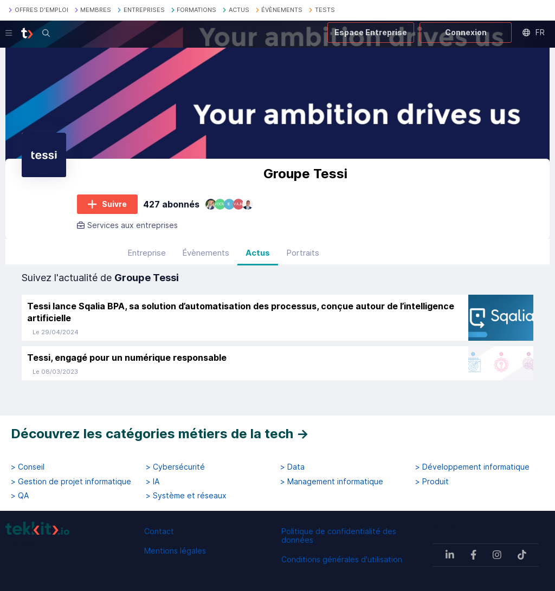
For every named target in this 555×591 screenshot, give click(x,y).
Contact (159, 531)
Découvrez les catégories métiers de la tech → (160, 433)
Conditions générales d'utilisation (341, 559)
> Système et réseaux (186, 495)
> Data (292, 467)
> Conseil (27, 467)
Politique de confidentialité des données (338, 535)
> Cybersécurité (175, 467)
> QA (20, 495)
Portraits (302, 260)
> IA (152, 481)
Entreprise (146, 260)
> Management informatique (331, 481)
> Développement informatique (472, 467)
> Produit (432, 481)
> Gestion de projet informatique (71, 481)
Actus (258, 260)
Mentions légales (175, 550)
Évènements (205, 260)
